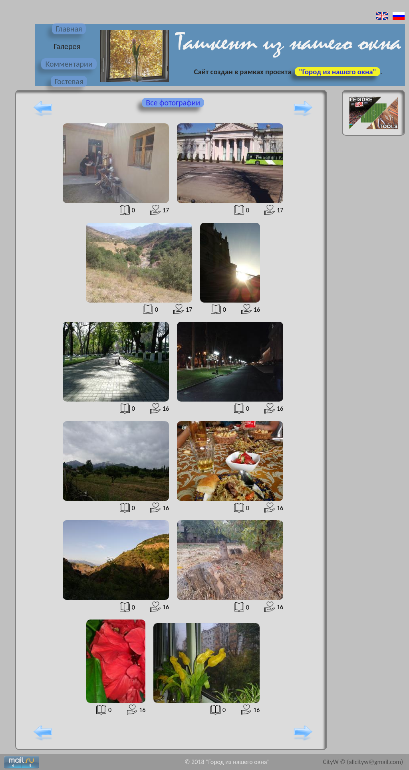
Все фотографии (173, 102)
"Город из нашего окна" (337, 71)
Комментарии (68, 64)
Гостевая (69, 81)
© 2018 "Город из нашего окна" (227, 762)
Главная (69, 29)
